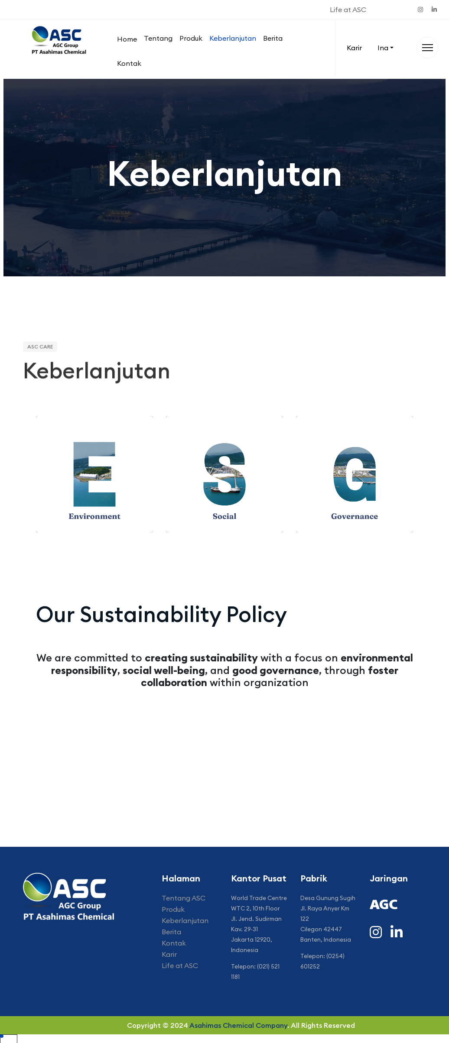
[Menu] (427, 47)
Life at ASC (348, 9)
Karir (354, 47)
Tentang (158, 38)
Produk (190, 38)
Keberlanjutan (232, 38)
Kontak (129, 63)
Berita (273, 38)
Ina (382, 47)
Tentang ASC (183, 898)
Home (127, 39)
